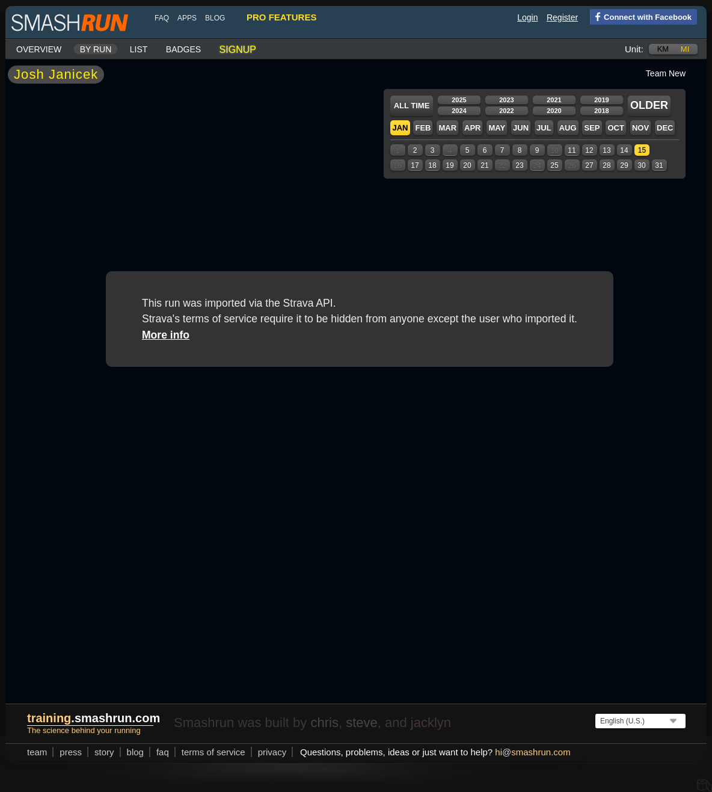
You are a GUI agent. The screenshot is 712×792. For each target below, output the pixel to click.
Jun (521, 127)
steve (362, 722)
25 (554, 165)
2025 (459, 99)
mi (685, 49)
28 (606, 165)
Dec (665, 127)
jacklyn (431, 722)
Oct (615, 127)
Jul (543, 127)
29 (624, 165)
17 (415, 165)
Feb (423, 127)
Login (527, 17)
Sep (592, 127)
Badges (183, 49)
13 (606, 150)
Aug (568, 127)
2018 (601, 110)
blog (215, 18)
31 (659, 165)
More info (165, 335)
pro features (281, 17)
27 (589, 165)
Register (562, 17)
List (139, 49)
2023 (506, 99)
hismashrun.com (532, 752)
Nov (640, 127)
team (37, 752)
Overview (38, 49)
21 (484, 165)
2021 (554, 99)
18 (432, 165)
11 (571, 150)
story (104, 752)
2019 (601, 99)
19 (449, 165)
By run (96, 49)
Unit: (634, 49)
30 (641, 165)
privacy (272, 752)
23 (519, 165)
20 (467, 165)
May (496, 127)
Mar (447, 127)
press (71, 752)
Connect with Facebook (641, 16)
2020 (554, 110)
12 (589, 150)
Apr (472, 127)
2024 (459, 110)
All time (412, 105)
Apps (187, 18)
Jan (400, 127)
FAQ (162, 18)
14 (624, 150)
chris (324, 722)
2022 (506, 110)
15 (642, 150)
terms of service (213, 752)
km (663, 49)
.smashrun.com (93, 718)
